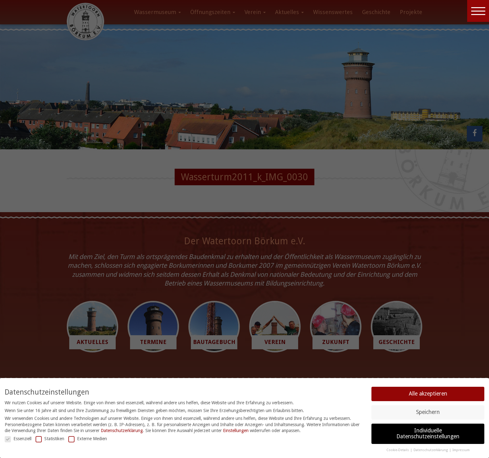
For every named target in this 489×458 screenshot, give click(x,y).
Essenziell (18, 438)
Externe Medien (87, 438)
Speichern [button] (428, 412)
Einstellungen (236, 430)
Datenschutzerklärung (122, 430)
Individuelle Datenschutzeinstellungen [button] (427, 433)
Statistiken (50, 438)
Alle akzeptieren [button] (428, 394)
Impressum (461, 450)
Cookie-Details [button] (398, 450)
